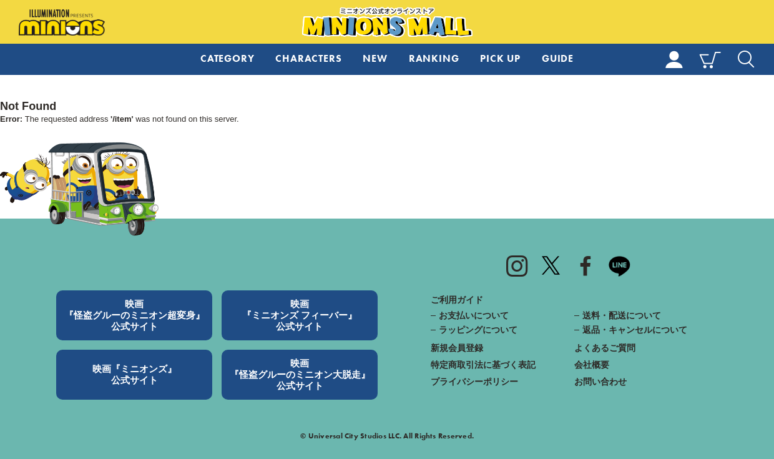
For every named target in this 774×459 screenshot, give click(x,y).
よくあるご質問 (604, 348)
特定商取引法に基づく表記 (483, 365)
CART (710, 59)
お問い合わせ (600, 382)
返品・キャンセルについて (634, 330)
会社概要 (591, 365)
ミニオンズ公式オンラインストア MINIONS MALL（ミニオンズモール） (387, 22)
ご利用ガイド (457, 300)
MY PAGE (674, 59)
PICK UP (500, 58)
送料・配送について (621, 315)
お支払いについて (474, 315)
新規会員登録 (457, 348)
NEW (375, 58)
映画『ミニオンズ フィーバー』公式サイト (299, 315)
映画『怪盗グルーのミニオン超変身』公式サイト (134, 315)
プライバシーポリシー (474, 382)
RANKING (434, 58)
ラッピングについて (478, 330)
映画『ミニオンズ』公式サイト (134, 374)
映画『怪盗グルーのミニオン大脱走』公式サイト (300, 374)
